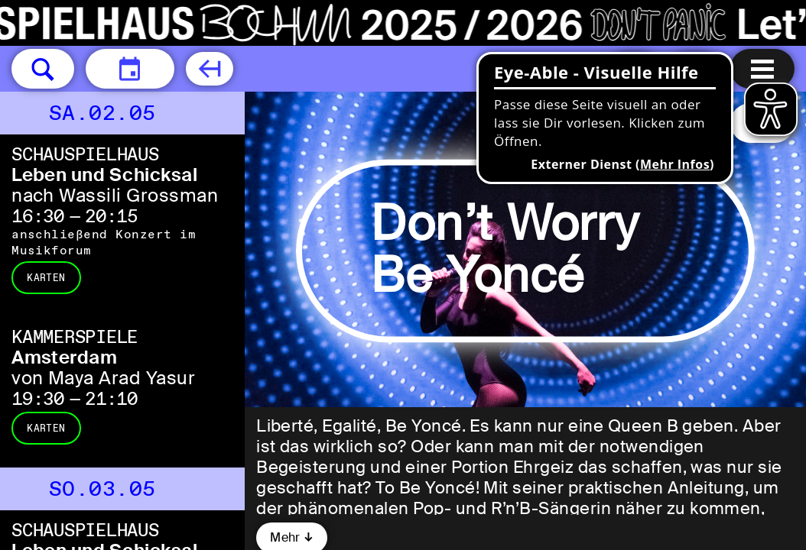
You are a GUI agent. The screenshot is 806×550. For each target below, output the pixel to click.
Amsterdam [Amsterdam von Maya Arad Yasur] (64, 357)
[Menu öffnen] (762, 69)
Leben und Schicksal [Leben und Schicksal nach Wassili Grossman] (104, 174)
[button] (42, 69)
